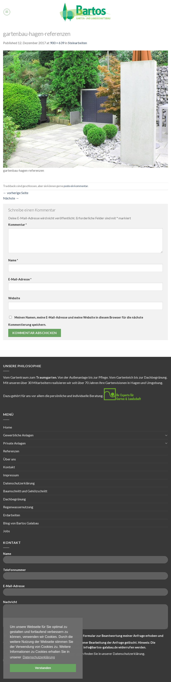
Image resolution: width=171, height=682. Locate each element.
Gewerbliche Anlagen (18, 435)
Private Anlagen (14, 443)
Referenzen (11, 451)
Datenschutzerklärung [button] (39, 657)
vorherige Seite (15, 193)
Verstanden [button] (43, 668)
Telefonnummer (85, 575)
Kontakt (9, 467)
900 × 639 (57, 43)
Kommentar (17, 224)
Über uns (9, 459)
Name (13, 260)
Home (7, 427)
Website (14, 298)
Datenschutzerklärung (19, 483)
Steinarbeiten (77, 43)
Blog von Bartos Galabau (21, 523)
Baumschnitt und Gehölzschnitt (25, 491)
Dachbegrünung (14, 499)
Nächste (11, 198)
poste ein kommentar (76, 186)
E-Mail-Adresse (19, 279)
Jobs (6, 531)
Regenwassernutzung (18, 507)
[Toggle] (166, 435)
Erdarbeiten (11, 515)
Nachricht (85, 616)
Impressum (11, 475)
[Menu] (7, 12)
